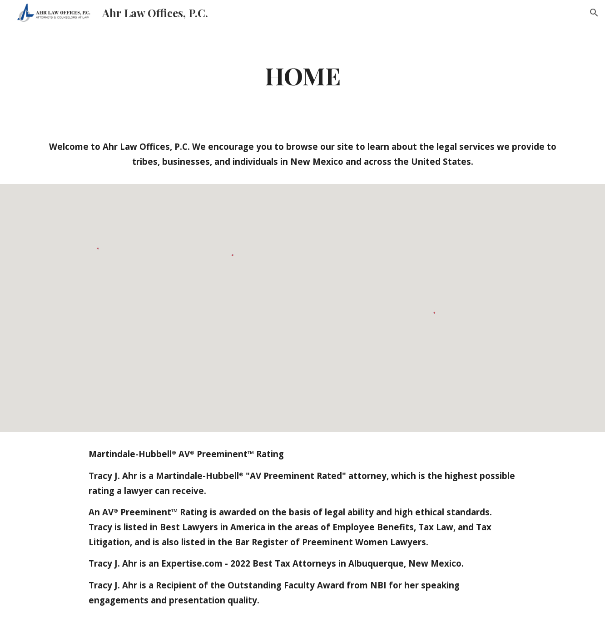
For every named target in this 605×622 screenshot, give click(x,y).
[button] (594, 13)
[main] (302, 75)
